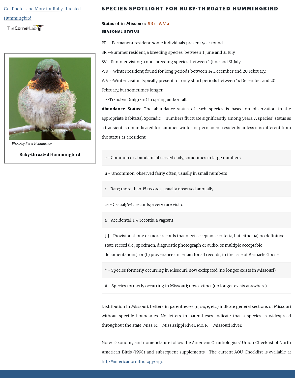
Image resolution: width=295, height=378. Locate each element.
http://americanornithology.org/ (132, 361)
